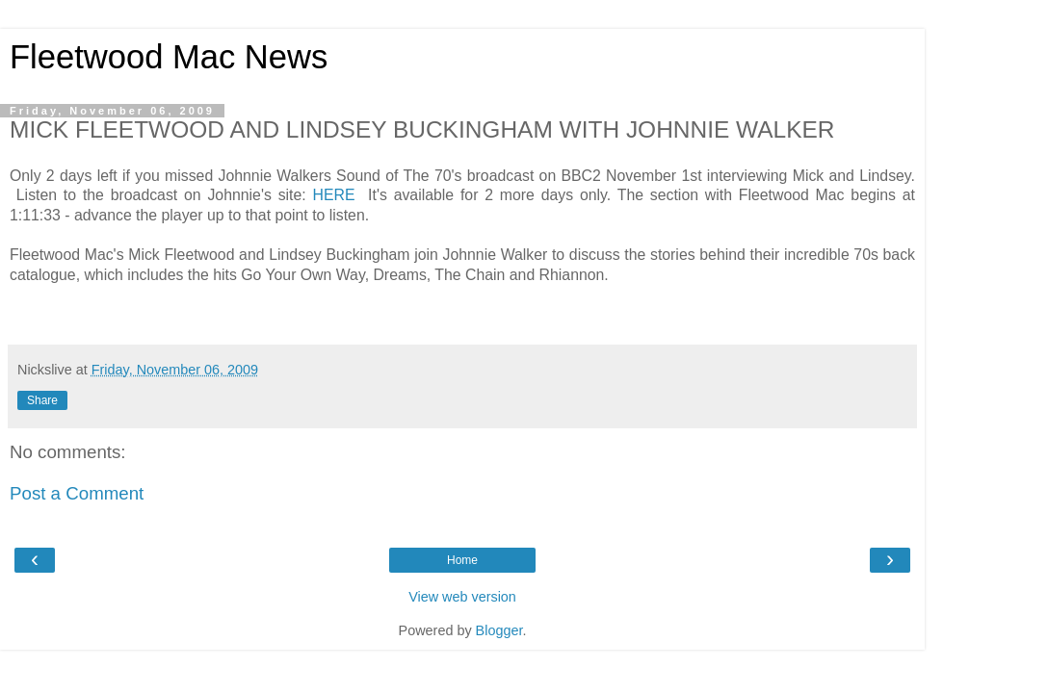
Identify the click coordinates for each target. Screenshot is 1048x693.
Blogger (499, 630)
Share (42, 400)
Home (462, 560)
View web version (462, 596)
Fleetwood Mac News (169, 56)
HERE (336, 195)
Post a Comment (77, 493)
